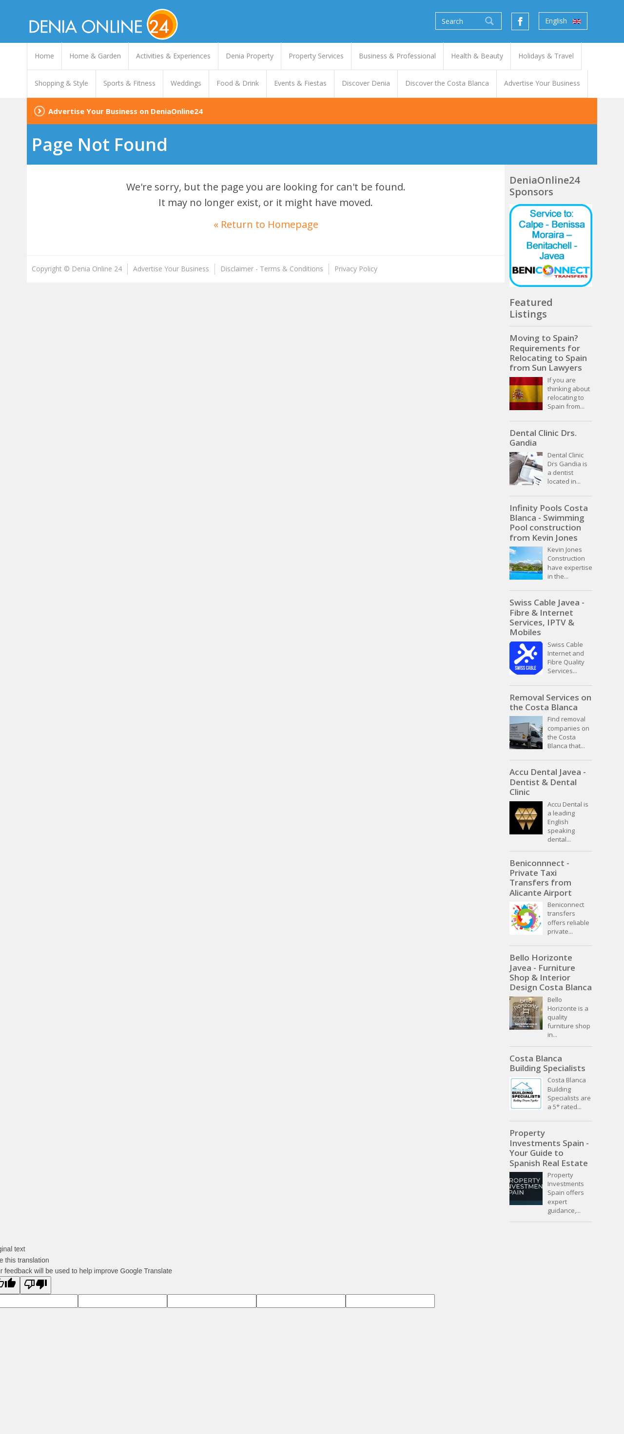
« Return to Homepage (266, 224)
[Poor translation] (35, 1285)
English (563, 21)
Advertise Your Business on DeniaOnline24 (125, 111)
